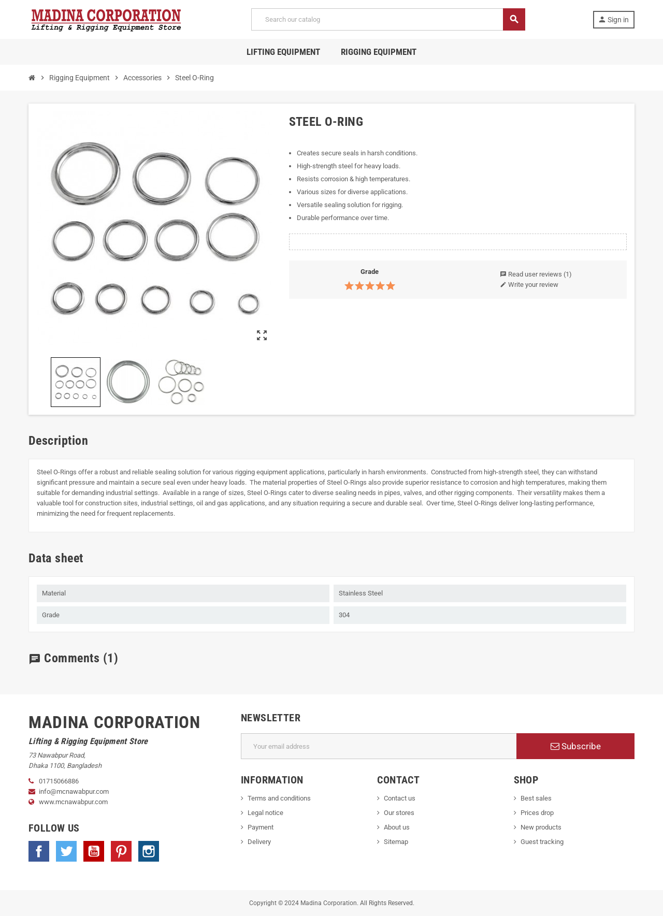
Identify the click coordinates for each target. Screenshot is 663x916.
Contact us (399, 798)
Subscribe (576, 746)
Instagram (148, 851)
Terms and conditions (279, 798)
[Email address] (379, 746)
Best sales (536, 798)
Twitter (66, 851)
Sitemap (396, 842)
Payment (260, 827)
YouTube (93, 851)
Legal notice (265, 813)
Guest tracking (542, 842)
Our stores (399, 813)
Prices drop (537, 813)
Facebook (38, 851)
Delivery (259, 842)
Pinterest (121, 851)
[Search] (388, 19)
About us (397, 827)
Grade (370, 271)
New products (541, 827)
